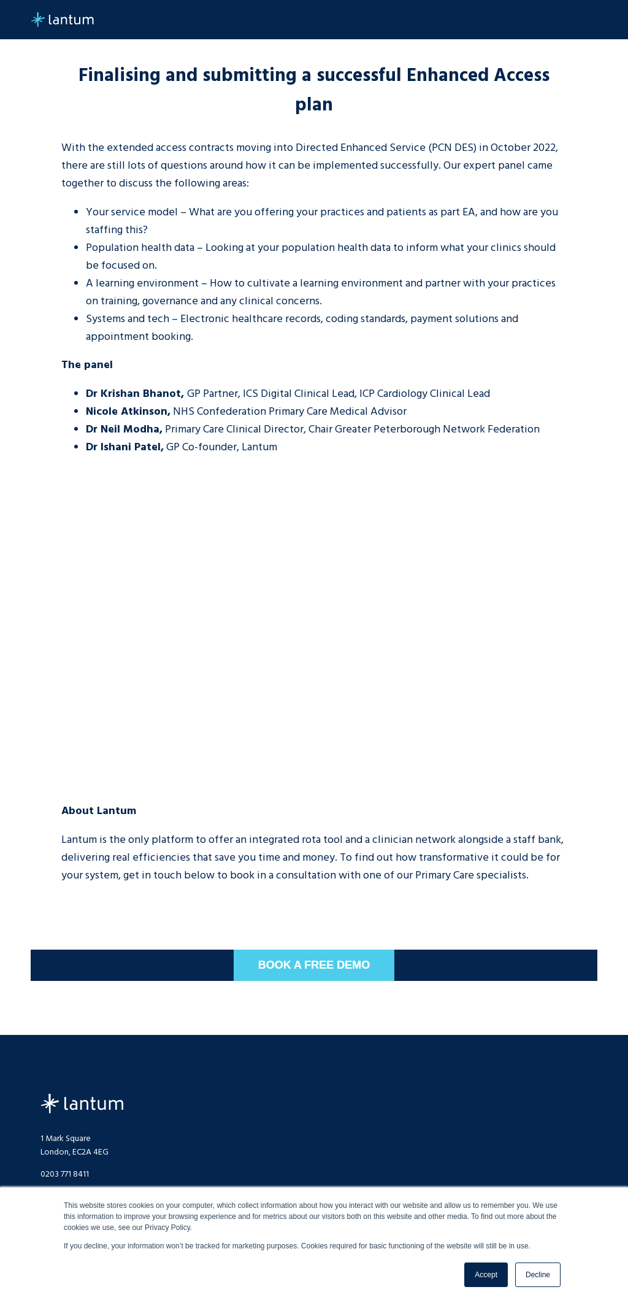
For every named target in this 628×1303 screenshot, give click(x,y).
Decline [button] (538, 1274)
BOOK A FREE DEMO (314, 965)
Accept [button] (486, 1274)
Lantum (81, 1103)
